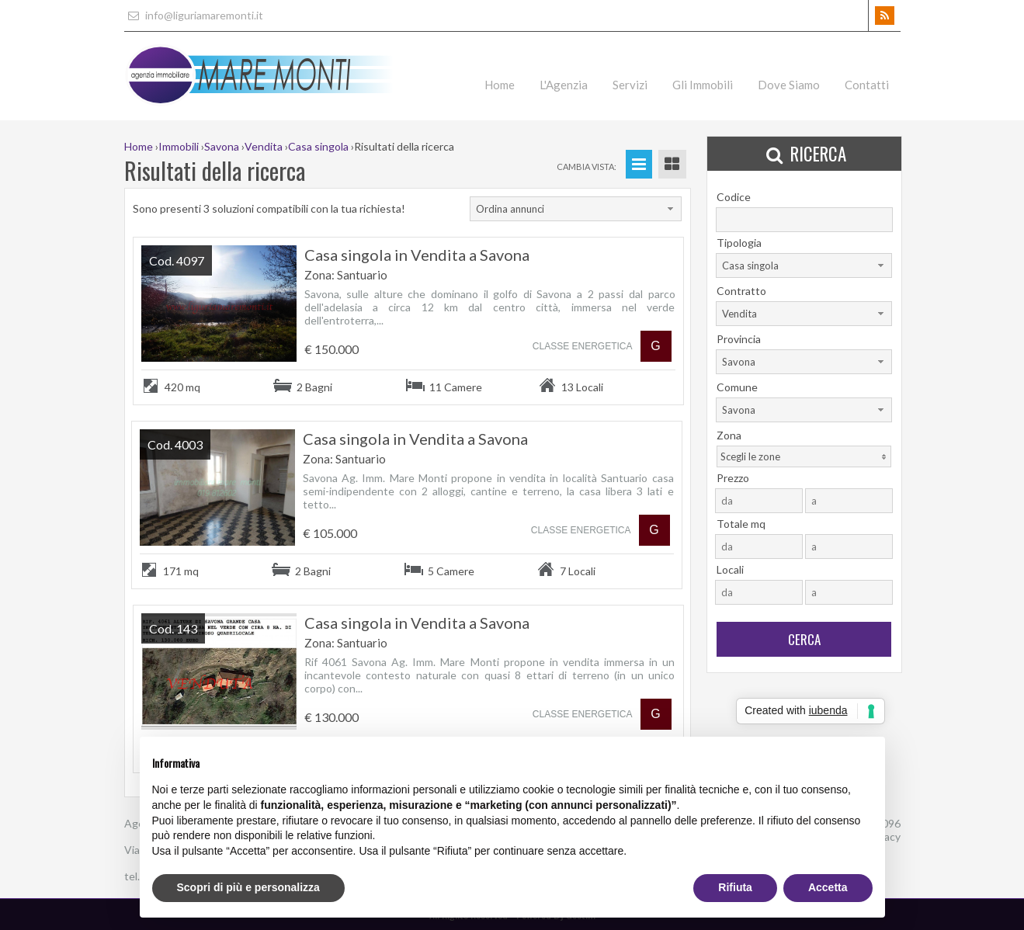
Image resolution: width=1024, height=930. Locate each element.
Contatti (867, 85)
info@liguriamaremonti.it (193, 15)
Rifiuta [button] (735, 887)
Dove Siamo (789, 85)
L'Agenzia (564, 85)
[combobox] (576, 208)
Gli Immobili (702, 85)
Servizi (630, 85)
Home (499, 85)
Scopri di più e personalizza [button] (248, 887)
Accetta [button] (828, 887)
